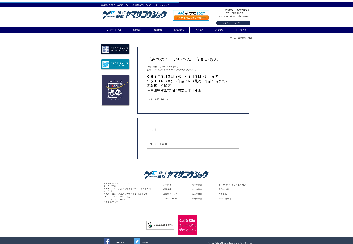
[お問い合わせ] (243, 9)
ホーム (233, 38)
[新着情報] (229, 9)
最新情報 (242, 38)
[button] (137, 30)
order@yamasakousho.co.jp (237, 16)
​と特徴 (170, 198)
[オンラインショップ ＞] (233, 23)
